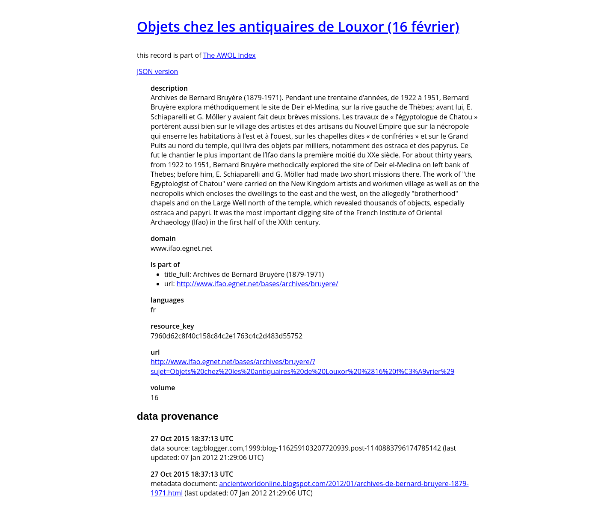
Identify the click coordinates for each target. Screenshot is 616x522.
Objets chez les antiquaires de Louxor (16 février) (298, 26)
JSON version (157, 71)
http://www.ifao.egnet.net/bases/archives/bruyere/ (257, 283)
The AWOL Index (229, 55)
